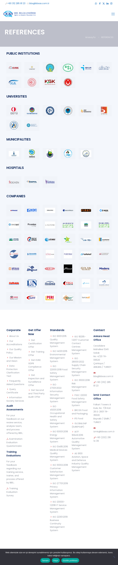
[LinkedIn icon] (107, 3)
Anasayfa (90, 37)
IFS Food (79, 418)
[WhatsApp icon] (96, 3)
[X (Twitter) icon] (103, 3)
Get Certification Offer (35, 343)
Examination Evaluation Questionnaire (14, 442)
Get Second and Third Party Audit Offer (36, 393)
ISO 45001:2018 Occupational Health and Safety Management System (57, 416)
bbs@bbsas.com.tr (103, 376)
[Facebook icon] (100, 3)
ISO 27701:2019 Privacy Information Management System (59, 490)
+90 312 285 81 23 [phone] (16, 3)
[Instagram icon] (111, 3)
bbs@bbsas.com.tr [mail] (39, 3)
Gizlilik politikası (70, 560)
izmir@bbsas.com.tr (104, 431)
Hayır (55, 560)
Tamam (45, 560)
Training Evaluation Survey (12, 492)
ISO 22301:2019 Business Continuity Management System (59, 523)
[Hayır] (114, 556)
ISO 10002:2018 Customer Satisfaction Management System (59, 471)
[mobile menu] (113, 14)
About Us (14, 336)
